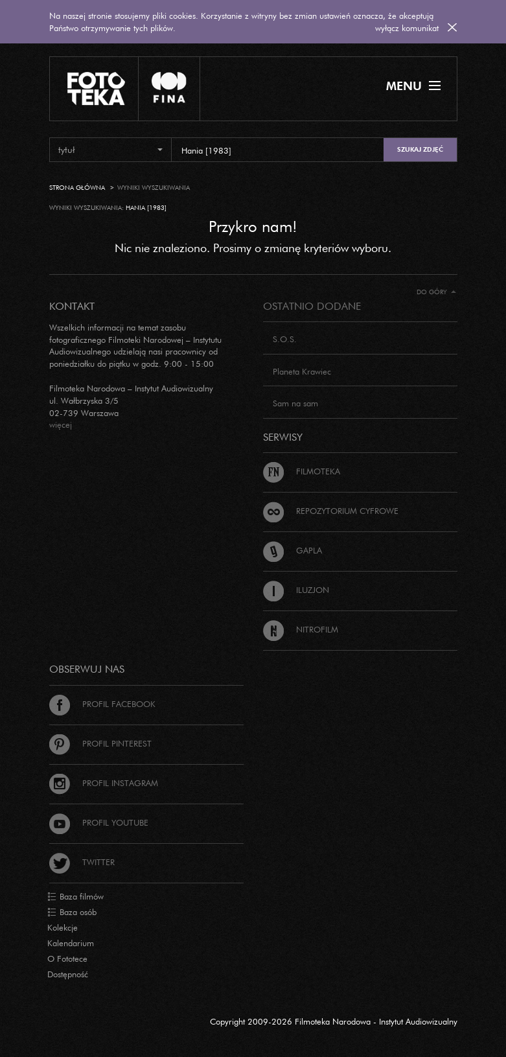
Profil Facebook (102, 704)
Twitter (82, 862)
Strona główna (77, 187)
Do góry (436, 292)
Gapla (292, 550)
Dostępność (67, 974)
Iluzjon (296, 590)
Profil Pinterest (100, 743)
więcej (60, 424)
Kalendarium (70, 943)
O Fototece (67, 958)
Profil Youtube (98, 822)
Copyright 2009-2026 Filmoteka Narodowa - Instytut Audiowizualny (333, 1021)
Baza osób (72, 912)
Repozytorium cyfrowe (330, 510)
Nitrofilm (300, 629)
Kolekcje (62, 927)
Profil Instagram (103, 783)
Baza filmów (75, 897)
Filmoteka (301, 471)
